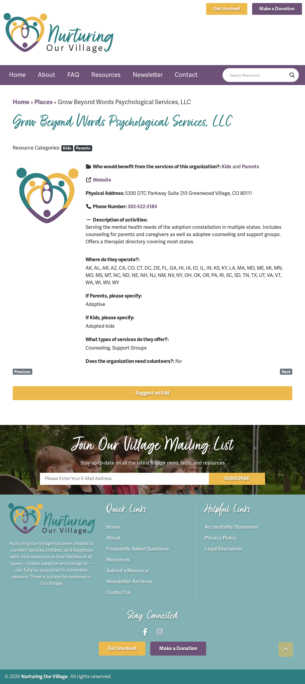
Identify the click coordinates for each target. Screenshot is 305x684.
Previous (22, 371)
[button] (277, 9)
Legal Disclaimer (223, 549)
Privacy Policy (221, 538)
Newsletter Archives (129, 581)
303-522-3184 (142, 207)
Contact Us (118, 592)
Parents (83, 148)
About (46, 75)
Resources (106, 75)
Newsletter (148, 75)
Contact (186, 75)
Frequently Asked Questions (137, 549)
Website (102, 180)
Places (43, 102)
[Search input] (258, 75)
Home (17, 75)
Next (286, 371)
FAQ (73, 75)
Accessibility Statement (231, 527)
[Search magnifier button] (292, 75)
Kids (67, 148)
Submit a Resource (127, 571)
